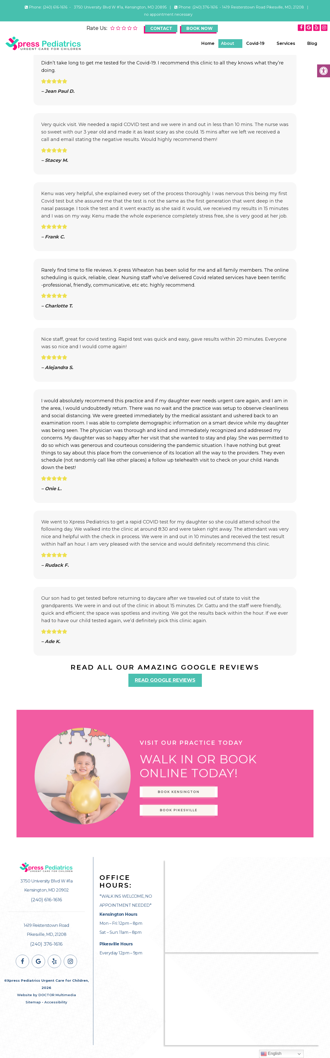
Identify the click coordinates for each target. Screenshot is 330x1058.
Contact (161, 28)
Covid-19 (255, 43)
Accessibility (55, 1002)
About (227, 43)
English (271, 1054)
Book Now (199, 28)
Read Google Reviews (165, 680)
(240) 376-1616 (205, 7)
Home (207, 43)
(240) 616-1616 (55, 7)
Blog (312, 43)
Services (286, 43)
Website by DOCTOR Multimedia (46, 995)
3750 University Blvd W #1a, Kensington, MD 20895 (121, 7)
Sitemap (33, 1002)
